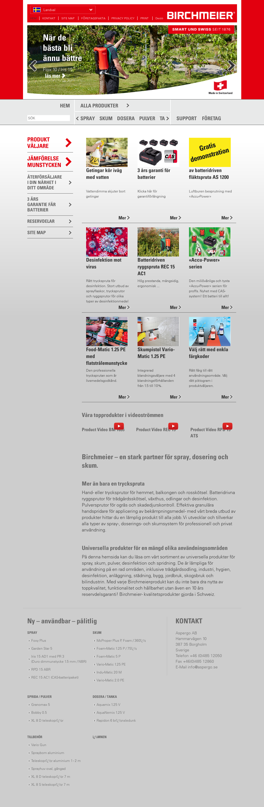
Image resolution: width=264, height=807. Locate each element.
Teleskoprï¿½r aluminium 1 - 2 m (56, 761)
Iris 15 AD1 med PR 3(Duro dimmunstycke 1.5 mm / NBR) (58, 659)
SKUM (106, 118)
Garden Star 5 (41, 648)
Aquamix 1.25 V (108, 704)
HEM (33, 18)
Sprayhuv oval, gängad (48, 768)
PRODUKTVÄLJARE (38, 142)
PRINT (144, 18)
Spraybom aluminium (47, 753)
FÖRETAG (211, 118)
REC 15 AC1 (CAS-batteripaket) (54, 677)
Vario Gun (38, 745)
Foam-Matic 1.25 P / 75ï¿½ (117, 648)
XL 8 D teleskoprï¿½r (47, 720)
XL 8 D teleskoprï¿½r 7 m (50, 776)
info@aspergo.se (203, 667)
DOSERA (126, 118)
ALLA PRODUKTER (99, 106)
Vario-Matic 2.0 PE (110, 680)
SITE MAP (68, 18)
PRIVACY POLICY (122, 18)
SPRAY (87, 118)
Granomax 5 (40, 704)
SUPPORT (186, 118)
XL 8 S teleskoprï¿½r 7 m (50, 784)
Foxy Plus (38, 640)
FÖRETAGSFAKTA (93, 18)
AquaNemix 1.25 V (111, 712)
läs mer (52, 76)
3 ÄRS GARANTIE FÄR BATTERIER (41, 204)
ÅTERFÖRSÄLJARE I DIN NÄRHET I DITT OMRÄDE (44, 182)
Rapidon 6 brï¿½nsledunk (116, 720)
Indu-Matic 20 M (109, 672)
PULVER (147, 118)
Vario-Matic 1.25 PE (111, 664)
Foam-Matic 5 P (108, 656)
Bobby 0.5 (39, 712)
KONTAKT (48, 18)
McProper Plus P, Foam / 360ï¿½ (121, 640)
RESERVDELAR (41, 221)
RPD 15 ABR (41, 669)
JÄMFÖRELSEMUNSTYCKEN (44, 161)
